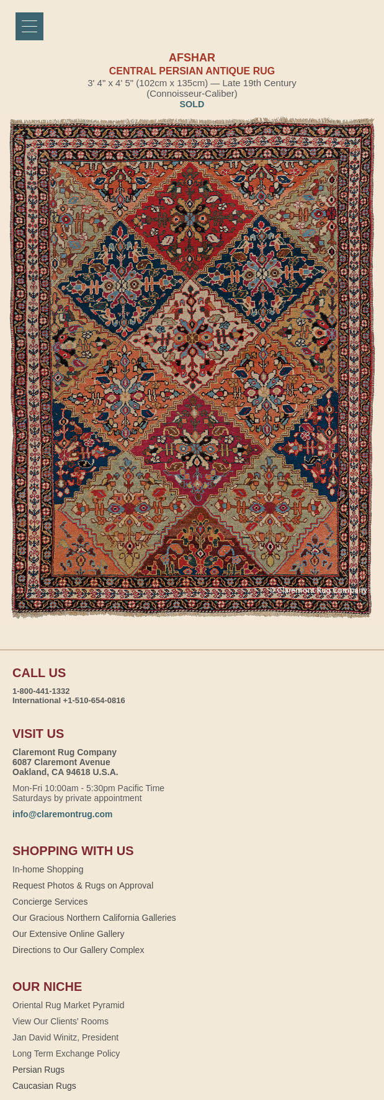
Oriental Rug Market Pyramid (68, 1005)
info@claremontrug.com (62, 814)
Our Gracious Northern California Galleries (94, 918)
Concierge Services (49, 902)
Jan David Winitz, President (65, 1037)
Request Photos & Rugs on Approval (82, 885)
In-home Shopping (47, 869)
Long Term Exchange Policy (66, 1053)
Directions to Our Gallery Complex (78, 950)
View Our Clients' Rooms (60, 1021)
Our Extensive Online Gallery (68, 934)
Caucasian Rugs (44, 1086)
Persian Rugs (38, 1070)
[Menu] (29, 26)
